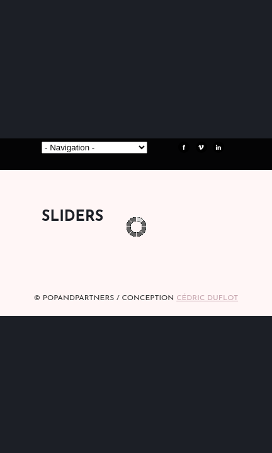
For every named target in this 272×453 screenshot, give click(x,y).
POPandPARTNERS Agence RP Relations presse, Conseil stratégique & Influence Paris (136, 107)
